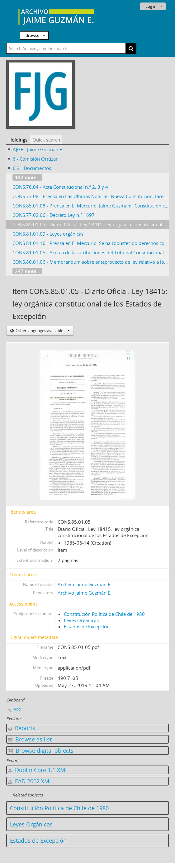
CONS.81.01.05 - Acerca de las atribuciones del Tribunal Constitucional (88, 252)
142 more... (27, 177)
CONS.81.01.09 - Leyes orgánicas (47, 234)
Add (17, 709)
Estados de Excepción (87, 626)
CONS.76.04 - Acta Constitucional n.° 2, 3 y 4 (60, 187)
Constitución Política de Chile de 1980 (104, 614)
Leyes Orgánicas (81, 620)
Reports (21, 728)
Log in (151, 6)
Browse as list (30, 739)
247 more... (27, 271)
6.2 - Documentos (32, 168)
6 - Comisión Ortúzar (35, 159)
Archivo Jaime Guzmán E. (84, 584)
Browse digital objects (40, 750)
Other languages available (42, 330)
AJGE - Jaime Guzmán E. (38, 149)
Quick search (46, 140)
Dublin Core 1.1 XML (38, 770)
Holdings (17, 140)
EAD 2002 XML (30, 781)
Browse (32, 35)
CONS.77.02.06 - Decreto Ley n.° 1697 (53, 215)
